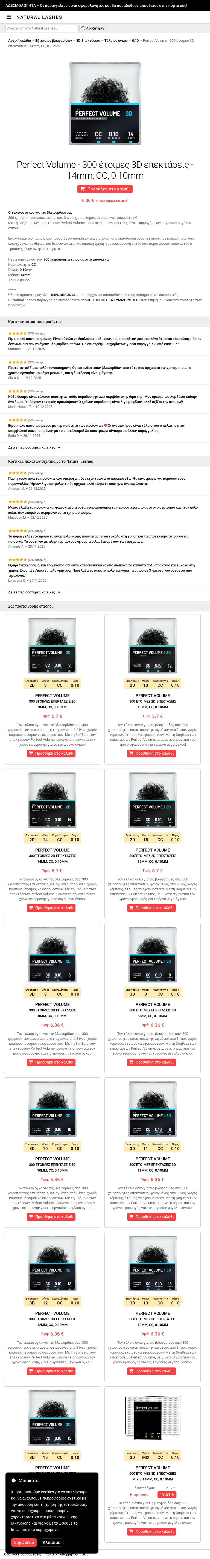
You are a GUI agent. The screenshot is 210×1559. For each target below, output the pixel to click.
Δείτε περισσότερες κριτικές (34, 447)
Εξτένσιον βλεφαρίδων (53, 40)
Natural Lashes (39, 17)
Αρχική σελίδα (19, 40)
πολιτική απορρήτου (61, 1554)
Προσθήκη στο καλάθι (105, 189)
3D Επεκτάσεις (88, 40)
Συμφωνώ (24, 1542)
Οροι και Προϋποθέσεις (22, 1554)
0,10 (135, 40)
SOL (85, 1554)
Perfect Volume (52, 701)
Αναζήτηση (92, 28)
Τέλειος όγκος (116, 40)
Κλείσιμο (51, 1542)
